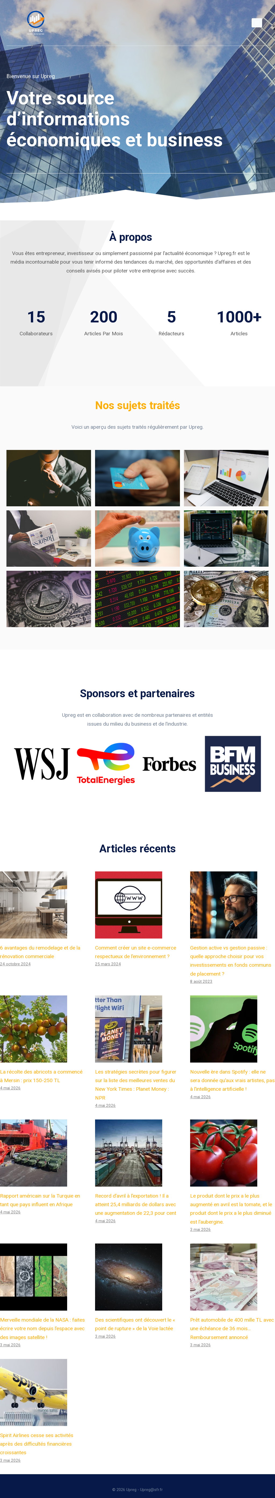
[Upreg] (36, 23)
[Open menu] (257, 22)
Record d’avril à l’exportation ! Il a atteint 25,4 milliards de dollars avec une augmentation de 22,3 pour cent (135, 1197)
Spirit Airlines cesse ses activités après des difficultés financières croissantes (36, 1436)
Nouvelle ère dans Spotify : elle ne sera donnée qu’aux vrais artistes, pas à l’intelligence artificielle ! (232, 1073)
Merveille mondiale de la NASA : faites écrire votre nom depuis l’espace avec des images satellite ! (42, 1321)
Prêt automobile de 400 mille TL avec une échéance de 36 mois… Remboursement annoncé (232, 1321)
